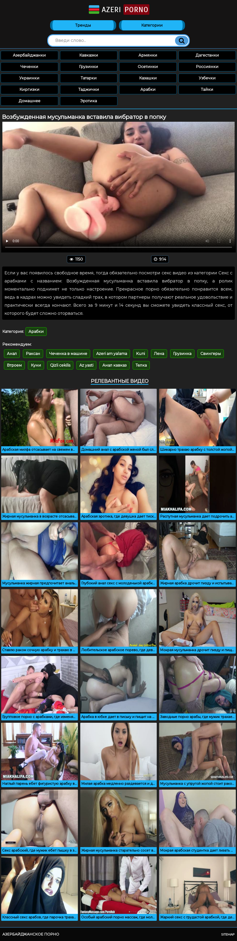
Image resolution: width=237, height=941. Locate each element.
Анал (12, 353)
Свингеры (210, 353)
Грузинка (182, 353)
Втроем (14, 365)
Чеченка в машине (68, 353)
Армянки (147, 55)
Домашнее (29, 101)
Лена (159, 353)
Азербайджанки (29, 55)
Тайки (207, 89)
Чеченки (29, 66)
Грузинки (88, 66)
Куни (36, 365)
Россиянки (207, 66)
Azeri (118, 9)
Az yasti (86, 365)
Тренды (83, 25)
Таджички (88, 89)
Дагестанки (207, 55)
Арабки (148, 89)
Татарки (89, 78)
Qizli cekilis (60, 365)
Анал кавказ (114, 365)
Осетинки (148, 66)
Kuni (140, 353)
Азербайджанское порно (30, 934)
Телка (141, 365)
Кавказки (88, 55)
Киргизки (29, 89)
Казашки (148, 78)
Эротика (88, 101)
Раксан (33, 353)
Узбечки (207, 78)
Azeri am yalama (111, 353)
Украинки (29, 78)
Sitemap (228, 934)
